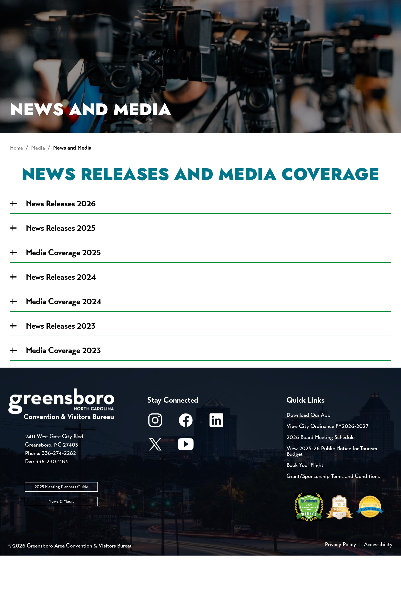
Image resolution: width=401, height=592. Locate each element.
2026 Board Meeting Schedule (320, 473)
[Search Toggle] (385, 23)
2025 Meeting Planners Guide (61, 523)
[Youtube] (186, 483)
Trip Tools (56, 6)
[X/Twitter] (155, 483)
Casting (219, 6)
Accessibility (378, 580)
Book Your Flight (305, 501)
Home (16, 184)
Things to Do (224, 23)
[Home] (156, 23)
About (19, 23)
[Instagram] (155, 459)
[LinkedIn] (216, 459)
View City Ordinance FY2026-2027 (327, 462)
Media (186, 6)
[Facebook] (186, 459)
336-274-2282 (59, 489)
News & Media (61, 537)
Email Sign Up (147, 6)
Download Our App (309, 451)
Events (19, 6)
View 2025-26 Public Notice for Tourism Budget (332, 487)
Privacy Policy (340, 580)
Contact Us (100, 6)
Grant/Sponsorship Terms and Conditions (333, 512)
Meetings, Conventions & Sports (317, 23)
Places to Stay (76, 23)
